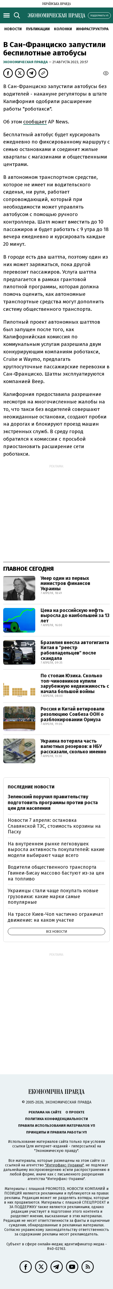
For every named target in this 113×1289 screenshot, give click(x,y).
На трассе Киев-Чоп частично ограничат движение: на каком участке (55, 917)
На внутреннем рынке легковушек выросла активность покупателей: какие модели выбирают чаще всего (56, 849)
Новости (13, 29)
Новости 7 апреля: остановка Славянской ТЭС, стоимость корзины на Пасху (54, 826)
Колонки (63, 29)
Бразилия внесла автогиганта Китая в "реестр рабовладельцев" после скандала (75, 650)
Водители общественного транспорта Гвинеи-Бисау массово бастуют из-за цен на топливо (56, 873)
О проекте (74, 1112)
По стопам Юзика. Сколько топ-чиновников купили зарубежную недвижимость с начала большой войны (75, 683)
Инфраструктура (92, 29)
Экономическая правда (26, 62)
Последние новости (31, 786)
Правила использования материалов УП (56, 1126)
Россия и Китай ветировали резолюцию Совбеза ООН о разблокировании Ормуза (72, 714)
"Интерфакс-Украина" (64, 1165)
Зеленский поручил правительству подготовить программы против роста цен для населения (53, 802)
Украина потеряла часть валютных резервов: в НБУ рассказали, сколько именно (73, 746)
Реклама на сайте (45, 1112)
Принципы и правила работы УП (56, 1132)
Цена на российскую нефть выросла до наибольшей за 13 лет (75, 615)
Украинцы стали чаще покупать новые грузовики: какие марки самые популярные (53, 896)
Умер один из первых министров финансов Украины (65, 583)
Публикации (38, 29)
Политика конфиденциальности (56, 1119)
